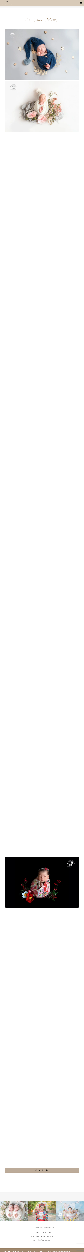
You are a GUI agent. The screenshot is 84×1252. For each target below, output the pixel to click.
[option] (14, 1210)
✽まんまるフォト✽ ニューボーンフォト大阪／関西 (42, 1227)
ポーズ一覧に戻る (42, 1170)
